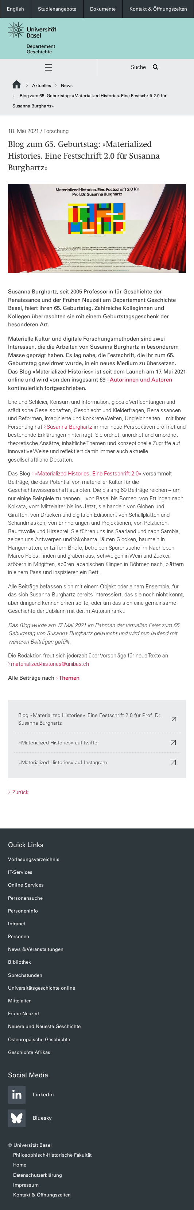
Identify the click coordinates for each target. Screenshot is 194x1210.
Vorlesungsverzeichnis (33, 859)
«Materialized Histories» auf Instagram (97, 762)
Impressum (26, 1185)
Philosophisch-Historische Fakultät (52, 1155)
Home (19, 1165)
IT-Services (20, 872)
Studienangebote (57, 9)
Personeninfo (23, 911)
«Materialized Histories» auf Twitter (97, 742)
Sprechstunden (25, 975)
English (15, 9)
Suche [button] (145, 67)
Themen (69, 678)
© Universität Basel (30, 1145)
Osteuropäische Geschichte (39, 1039)
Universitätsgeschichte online (41, 988)
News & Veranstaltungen (35, 949)
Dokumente (103, 9)
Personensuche (25, 898)
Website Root (16, 84)
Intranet (16, 923)
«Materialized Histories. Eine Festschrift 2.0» (87, 473)
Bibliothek (19, 962)
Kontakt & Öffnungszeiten (158, 9)
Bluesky (30, 1118)
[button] (48, 67)
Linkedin (31, 1095)
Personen (18, 936)
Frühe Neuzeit (23, 1013)
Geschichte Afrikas (29, 1052)
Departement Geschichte (41, 48)
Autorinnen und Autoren (141, 379)
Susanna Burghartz (69, 426)
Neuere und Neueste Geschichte (44, 1026)
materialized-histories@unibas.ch (50, 663)
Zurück (20, 791)
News (67, 85)
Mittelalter (19, 1001)
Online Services (26, 885)
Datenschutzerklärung (37, 1175)
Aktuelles (41, 85)
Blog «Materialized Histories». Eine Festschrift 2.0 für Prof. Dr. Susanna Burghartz (97, 719)
